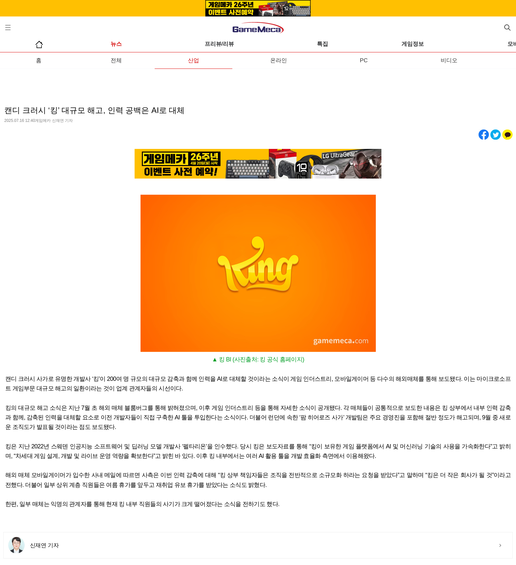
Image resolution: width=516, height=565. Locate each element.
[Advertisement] (258, 82)
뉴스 (116, 44)
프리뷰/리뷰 (219, 44)
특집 (322, 44)
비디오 (449, 60)
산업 (193, 60)
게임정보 (412, 44)
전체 (116, 60)
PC (364, 60)
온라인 (278, 60)
